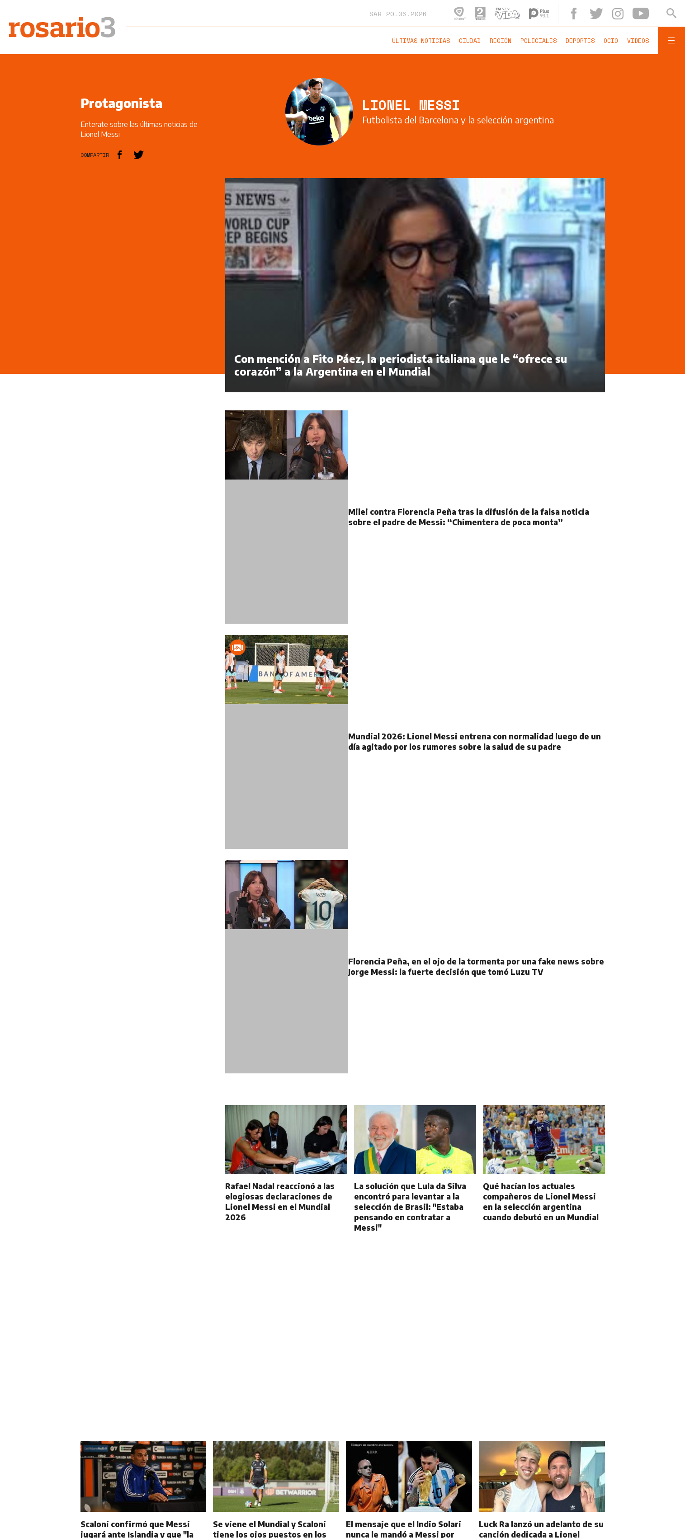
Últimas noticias (421, 40)
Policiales (538, 40)
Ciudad (470, 40)
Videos (638, 40)
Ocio (611, 40)
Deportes (580, 40)
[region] (148, 313)
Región (500, 40)
